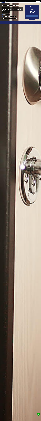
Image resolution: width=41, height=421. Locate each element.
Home (24, 1)
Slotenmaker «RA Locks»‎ (3, 1)
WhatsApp (38, 414)
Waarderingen (31, 1)
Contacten (38, 1)
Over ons (35, 1)
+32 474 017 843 (11, 1)
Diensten (26, 1)
